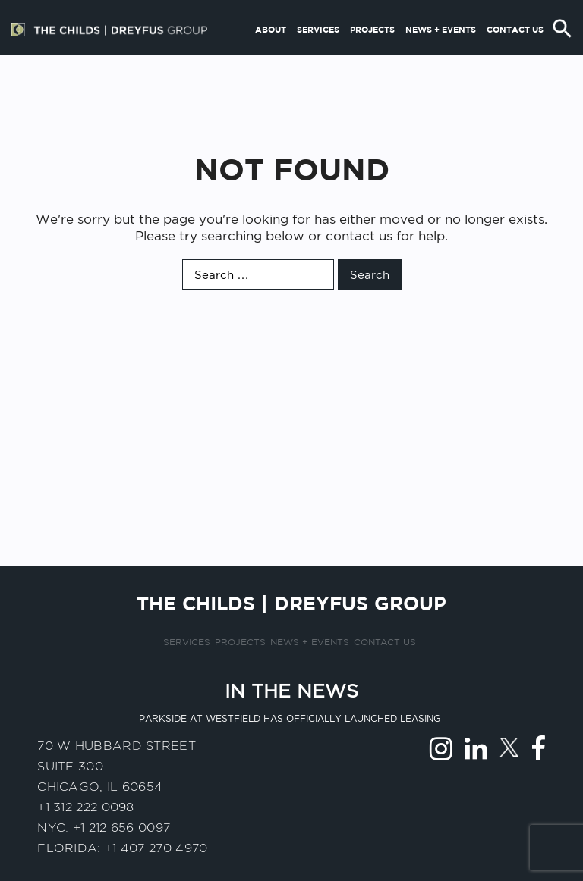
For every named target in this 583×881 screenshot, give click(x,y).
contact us (359, 236)
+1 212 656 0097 (122, 827)
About (270, 55)
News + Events (440, 55)
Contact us (515, 55)
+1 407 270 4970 (156, 848)
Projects (372, 55)
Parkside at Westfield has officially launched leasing (289, 718)
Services (318, 55)
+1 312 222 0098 (85, 807)
